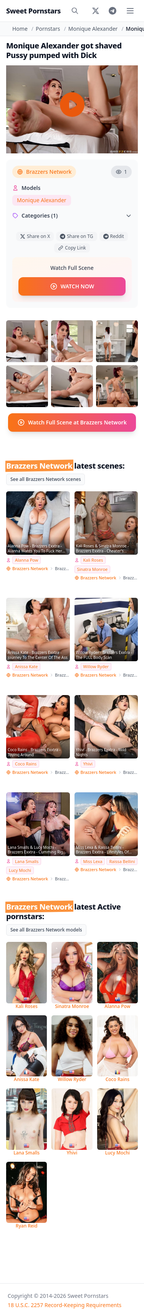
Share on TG (76, 236)
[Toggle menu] (130, 10)
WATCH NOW (72, 286)
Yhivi (88, 764)
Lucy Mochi (20, 870)
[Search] (75, 11)
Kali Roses (93, 560)
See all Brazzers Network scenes (45, 479)
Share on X (35, 236)
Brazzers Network (44, 171)
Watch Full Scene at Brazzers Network (72, 422)
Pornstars (48, 28)
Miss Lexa (93, 861)
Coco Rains (25, 764)
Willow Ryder (96, 666)
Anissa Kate (26, 666)
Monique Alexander (93, 28)
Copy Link (72, 248)
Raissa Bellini (122, 861)
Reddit (113, 236)
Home (20, 28)
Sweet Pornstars (33, 10)
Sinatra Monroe (92, 569)
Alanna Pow (26, 560)
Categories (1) (72, 215)
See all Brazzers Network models (46, 929)
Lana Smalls (26, 861)
